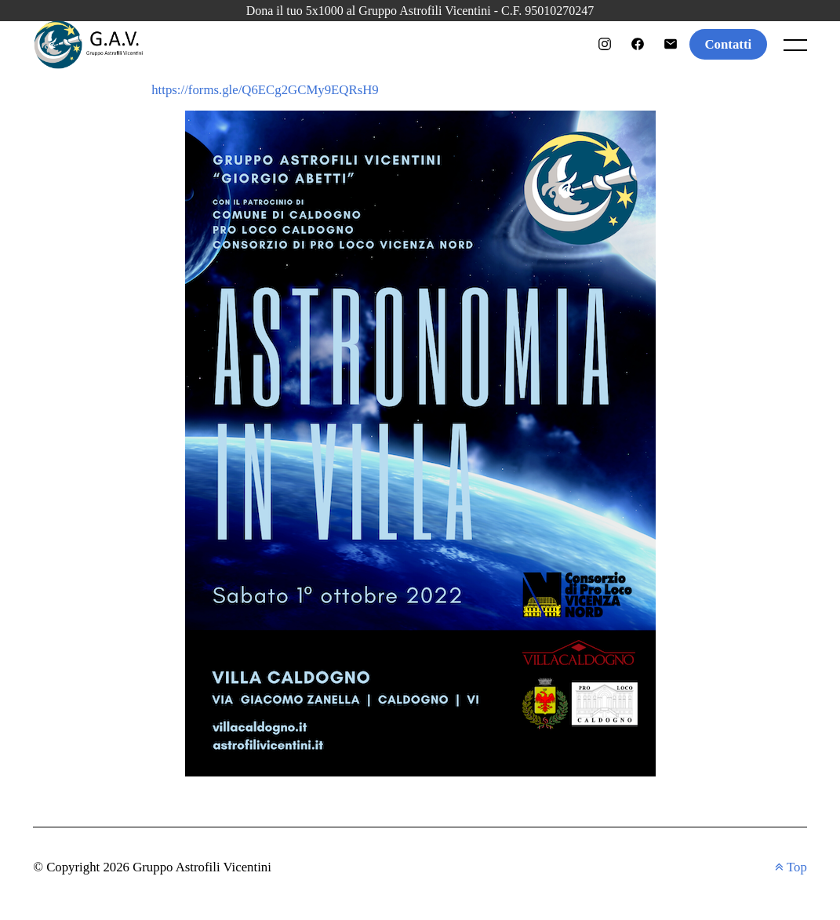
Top (791, 867)
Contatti (728, 44)
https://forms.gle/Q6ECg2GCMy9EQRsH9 (265, 89)
